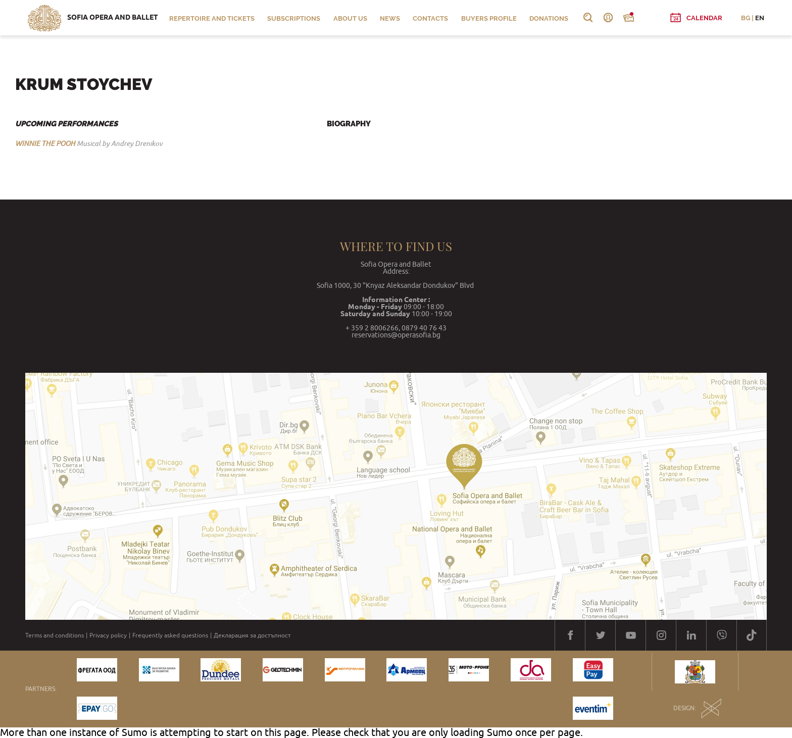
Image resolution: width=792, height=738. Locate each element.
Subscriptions (293, 18)
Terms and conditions (54, 635)
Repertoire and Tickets (212, 18)
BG (745, 18)
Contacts (430, 18)
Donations (548, 18)
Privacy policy (108, 635)
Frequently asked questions (170, 635)
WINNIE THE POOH (45, 143)
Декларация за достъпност (252, 635)
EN (759, 18)
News (390, 18)
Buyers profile (489, 18)
